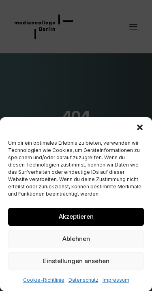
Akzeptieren (76, 216)
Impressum (116, 280)
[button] (140, 127)
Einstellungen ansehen (76, 261)
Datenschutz (83, 280)
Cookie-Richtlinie (43, 280)
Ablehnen (76, 238)
